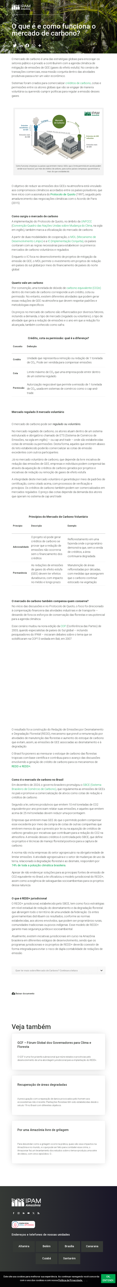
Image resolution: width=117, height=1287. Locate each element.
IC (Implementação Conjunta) (65, 241)
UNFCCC (86, 221)
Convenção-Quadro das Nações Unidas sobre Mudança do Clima (52, 225)
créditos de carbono (78, 83)
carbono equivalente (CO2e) (84, 288)
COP (63, 626)
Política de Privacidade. (70, 1280)
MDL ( (74, 237)
